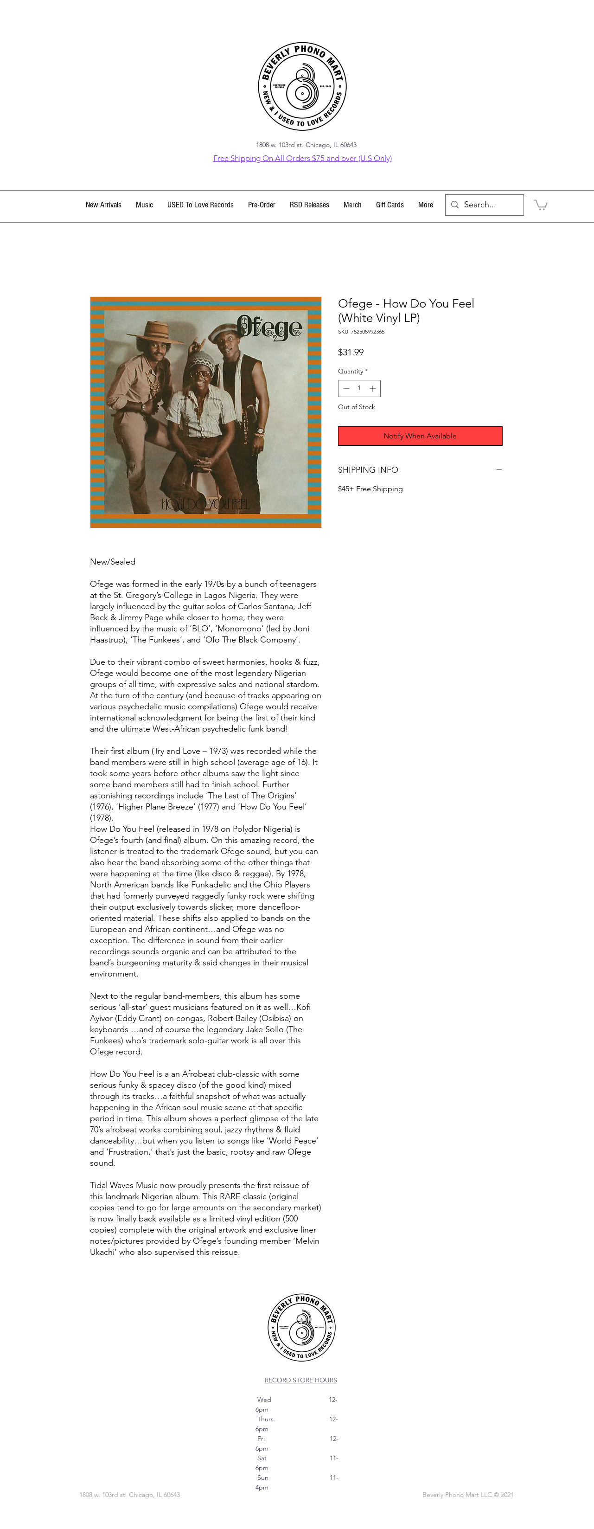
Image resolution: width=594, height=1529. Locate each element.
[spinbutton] (359, 388)
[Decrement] (345, 388)
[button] (144, 205)
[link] (541, 204)
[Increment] (373, 388)
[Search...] (484, 205)
